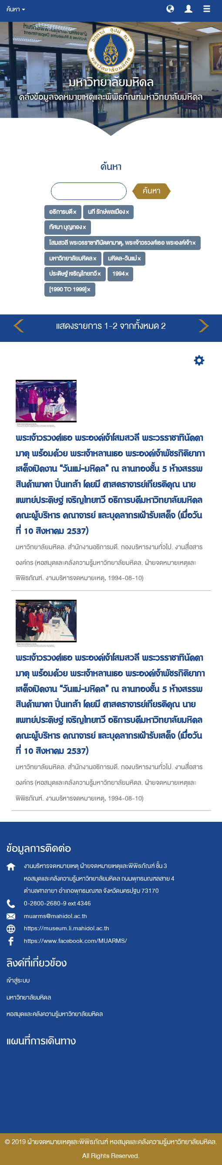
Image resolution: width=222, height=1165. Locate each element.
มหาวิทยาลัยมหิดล (29, 997)
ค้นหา (151, 191)
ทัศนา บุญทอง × (67, 227)
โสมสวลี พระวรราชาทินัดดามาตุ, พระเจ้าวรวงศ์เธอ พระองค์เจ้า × (122, 243)
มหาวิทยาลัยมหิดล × (72, 258)
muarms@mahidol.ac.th (55, 916)
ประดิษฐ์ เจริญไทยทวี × (75, 274)
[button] (170, 8)
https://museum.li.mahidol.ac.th (66, 928)
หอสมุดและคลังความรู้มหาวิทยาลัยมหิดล (55, 1014)
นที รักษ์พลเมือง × (108, 211)
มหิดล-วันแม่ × (124, 258)
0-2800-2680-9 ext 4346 (57, 903)
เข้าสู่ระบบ (18, 980)
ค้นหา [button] (16, 9)
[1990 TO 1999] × (69, 289)
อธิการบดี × (62, 211)
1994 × (120, 274)
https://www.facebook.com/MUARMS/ (75, 940)
